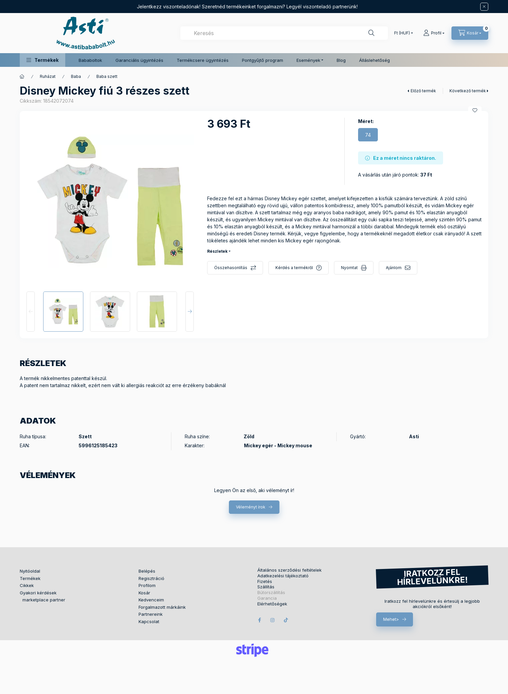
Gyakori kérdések (38, 592)
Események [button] (308, 60)
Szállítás (265, 586)
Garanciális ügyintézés (139, 60)
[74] (368, 134)
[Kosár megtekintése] (469, 33)
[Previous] (30, 312)
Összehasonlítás (230, 267)
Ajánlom (394, 267)
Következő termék (467, 90)
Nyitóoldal (30, 571)
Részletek (217, 251)
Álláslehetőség (374, 60)
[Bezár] (484, 7)
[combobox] (284, 33)
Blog (341, 60)
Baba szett (106, 76)
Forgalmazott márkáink (162, 607)
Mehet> (391, 619)
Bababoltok (90, 60)
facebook (259, 620)
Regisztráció (151, 578)
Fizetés (264, 581)
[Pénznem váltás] (402, 33)
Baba (76, 76)
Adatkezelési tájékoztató (283, 575)
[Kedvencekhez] (475, 110)
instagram (272, 620)
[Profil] (433, 33)
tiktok (286, 620)
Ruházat (48, 76)
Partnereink (151, 614)
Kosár (144, 592)
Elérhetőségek (272, 603)
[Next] (189, 312)
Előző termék (423, 90)
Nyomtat (349, 267)
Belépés (147, 571)
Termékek (30, 578)
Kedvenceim (151, 599)
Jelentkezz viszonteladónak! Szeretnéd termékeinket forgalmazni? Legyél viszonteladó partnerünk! (247, 6)
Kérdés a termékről (294, 267)
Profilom (147, 585)
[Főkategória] (22, 77)
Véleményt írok (250, 506)
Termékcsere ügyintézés (203, 60)
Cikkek (27, 585)
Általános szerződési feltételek (289, 570)
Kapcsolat (149, 621)
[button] (42, 60)
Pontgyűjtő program (262, 60)
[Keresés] (371, 33)
